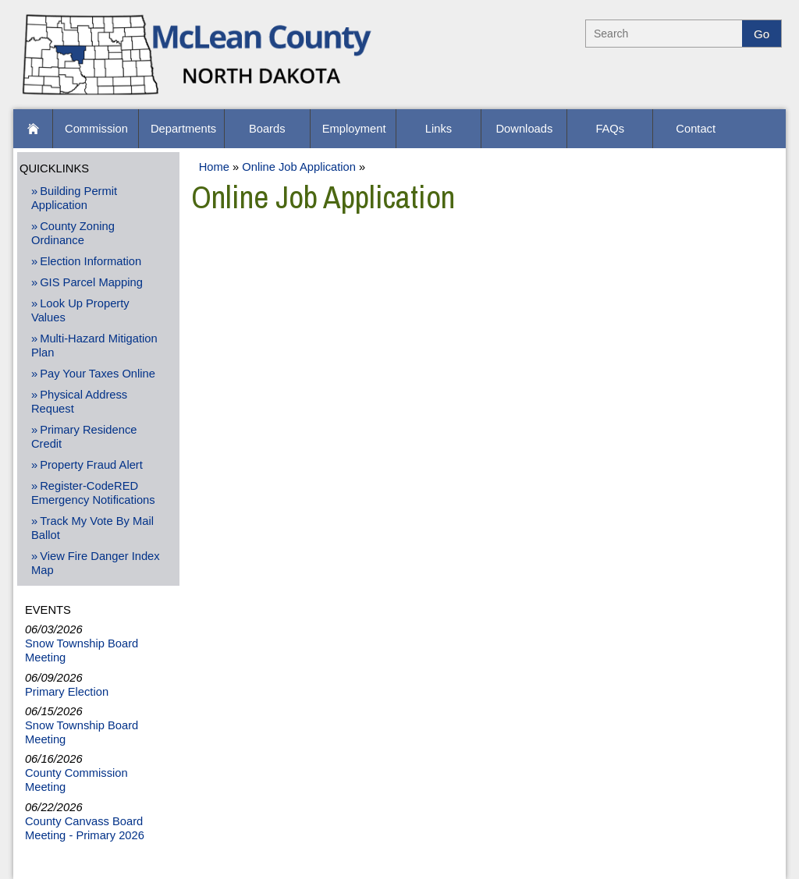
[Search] (664, 33)
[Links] (438, 128)
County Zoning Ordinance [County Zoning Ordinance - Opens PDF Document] (73, 233)
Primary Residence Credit (84, 437)
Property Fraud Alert (91, 465)
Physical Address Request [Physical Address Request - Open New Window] (79, 401)
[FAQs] (609, 128)
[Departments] (181, 128)
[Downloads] (523, 128)
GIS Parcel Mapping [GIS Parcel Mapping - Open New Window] (91, 282)
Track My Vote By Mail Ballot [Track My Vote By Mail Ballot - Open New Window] (92, 528)
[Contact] (695, 128)
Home (214, 167)
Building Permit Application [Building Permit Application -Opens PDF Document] (74, 198)
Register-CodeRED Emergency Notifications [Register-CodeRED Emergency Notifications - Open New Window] (93, 493)
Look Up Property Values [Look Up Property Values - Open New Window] (80, 310)
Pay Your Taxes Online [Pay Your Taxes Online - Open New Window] (97, 373)
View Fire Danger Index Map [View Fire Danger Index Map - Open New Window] (95, 563)
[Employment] (353, 128)
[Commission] (95, 128)
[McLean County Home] (198, 97)
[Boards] (267, 128)
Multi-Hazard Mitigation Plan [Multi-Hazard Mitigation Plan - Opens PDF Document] (94, 345)
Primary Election (66, 692)
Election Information (90, 261)
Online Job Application (299, 167)
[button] (32, 128)
